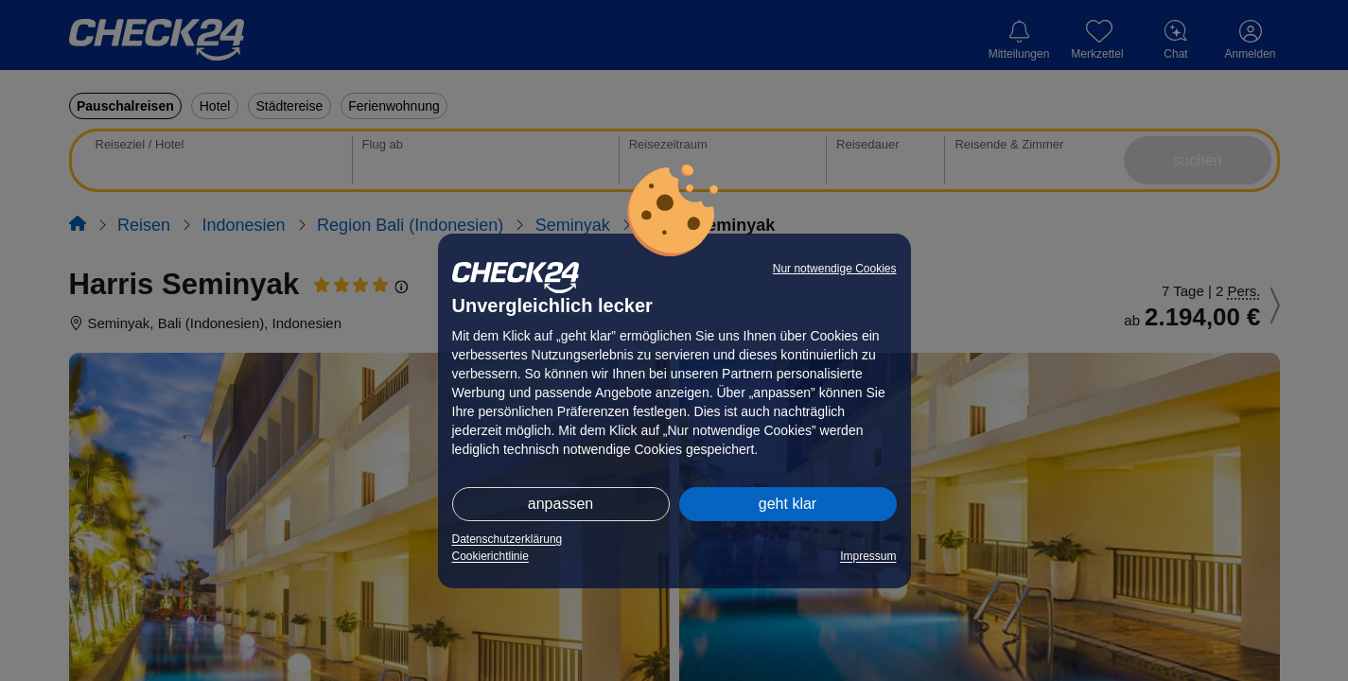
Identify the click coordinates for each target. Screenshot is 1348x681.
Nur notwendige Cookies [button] (835, 268)
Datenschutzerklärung (507, 539)
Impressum (868, 556)
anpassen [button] (560, 504)
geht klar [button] (787, 504)
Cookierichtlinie (490, 556)
